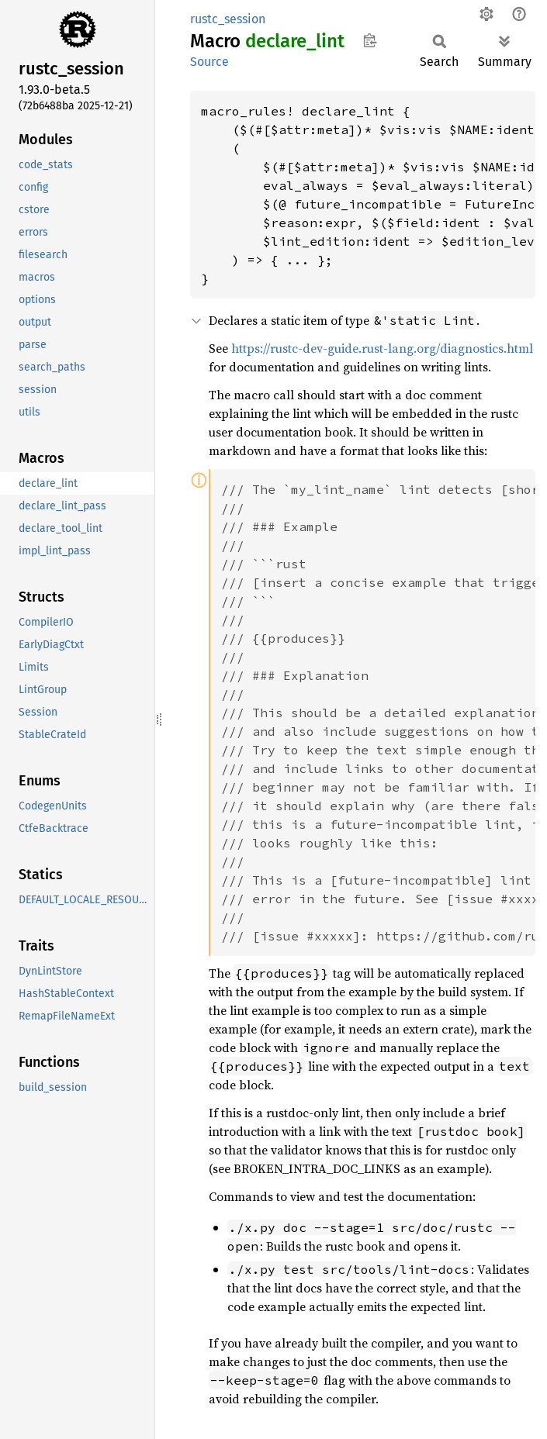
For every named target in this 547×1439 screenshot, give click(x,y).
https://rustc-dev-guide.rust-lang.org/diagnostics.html (382, 348)
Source (209, 61)
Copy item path (370, 40)
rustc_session (227, 19)
